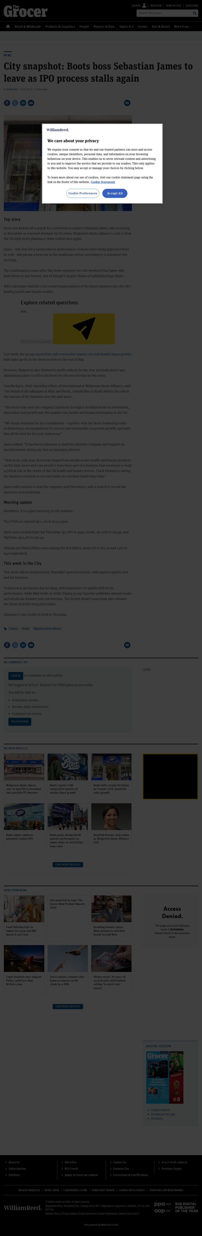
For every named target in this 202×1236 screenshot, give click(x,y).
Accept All (115, 193)
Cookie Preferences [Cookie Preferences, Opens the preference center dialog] (82, 193)
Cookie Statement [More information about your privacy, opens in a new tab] (103, 182)
